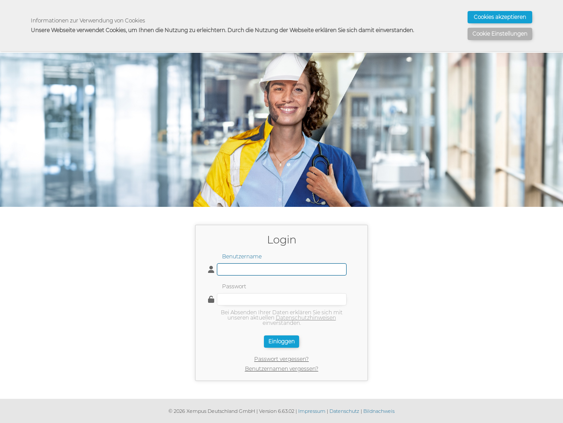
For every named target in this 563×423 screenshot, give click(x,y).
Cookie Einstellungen (499, 33)
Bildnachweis (379, 411)
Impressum (311, 411)
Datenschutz (344, 411)
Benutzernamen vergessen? (281, 369)
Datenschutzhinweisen (306, 317)
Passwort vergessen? (281, 359)
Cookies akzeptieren (500, 17)
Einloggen (281, 341)
